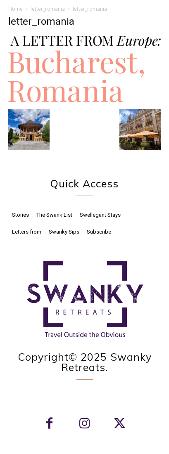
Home (15, 8)
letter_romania (48, 8)
